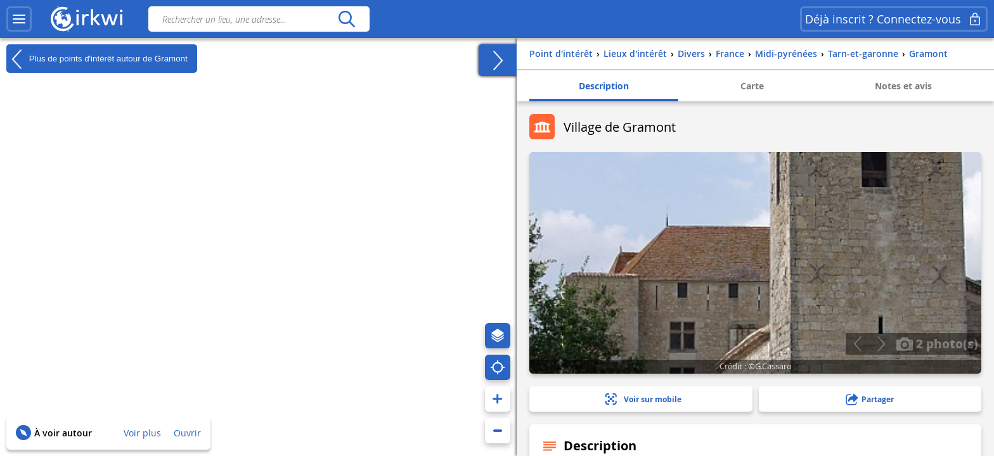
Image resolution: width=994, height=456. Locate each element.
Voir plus (142, 433)
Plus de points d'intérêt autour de (97, 59)
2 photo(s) (937, 343)
